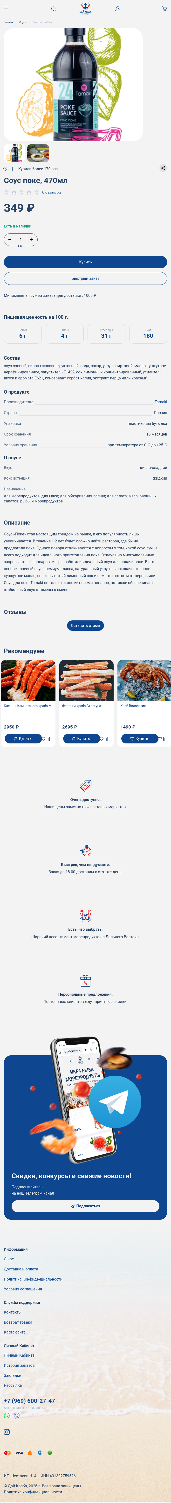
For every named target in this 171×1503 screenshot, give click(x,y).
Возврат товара (18, 1322)
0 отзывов (51, 193)
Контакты (12, 1312)
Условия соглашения (23, 1289)
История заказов (19, 1365)
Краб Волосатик (133, 706)
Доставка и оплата (21, 1269)
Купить (85, 262)
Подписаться (85, 1206)
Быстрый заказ (86, 278)
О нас (9, 1259)
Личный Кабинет (19, 1355)
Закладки (12, 1375)
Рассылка (13, 1385)
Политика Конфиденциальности (33, 1279)
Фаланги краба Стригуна (81, 706)
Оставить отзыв (85, 625)
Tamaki (161, 402)
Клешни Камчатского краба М (28, 706)
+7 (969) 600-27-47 (29, 1401)
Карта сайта (15, 1332)
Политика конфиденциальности (33, 1492)
